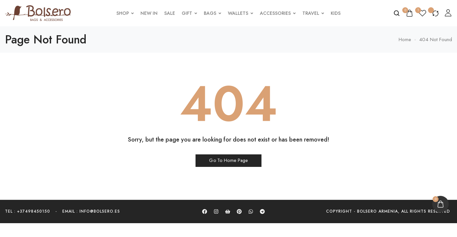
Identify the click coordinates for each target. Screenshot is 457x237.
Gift (190, 13)
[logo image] (38, 12)
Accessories (279, 13)
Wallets (241, 13)
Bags (213, 13)
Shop (126, 13)
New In (150, 13)
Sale (170, 13)
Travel (314, 13)
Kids (337, 13)
